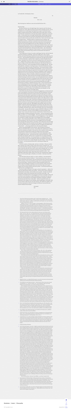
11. (18, 377)
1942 (10, 4)
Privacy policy (19, 403)
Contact (13, 403)
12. (18, 386)
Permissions (7, 403)
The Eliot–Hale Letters (32, 1)
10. (18, 326)
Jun (16, 4)
